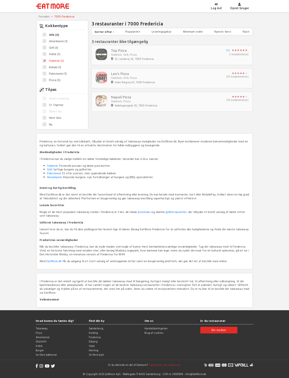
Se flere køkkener (46, 355)
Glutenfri (41, 341)
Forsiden (44, 16)
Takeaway (42, 328)
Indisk (53, 54)
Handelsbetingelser (156, 328)
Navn (246, 32)
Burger (40, 350)
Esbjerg (93, 341)
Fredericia (95, 337)
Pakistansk (56, 74)
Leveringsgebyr (162, 32)
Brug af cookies (153, 333)
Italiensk (54, 61)
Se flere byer (96, 355)
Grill (52, 48)
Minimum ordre (193, 32)
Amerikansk (56, 41)
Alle (52, 35)
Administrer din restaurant (164, 365)
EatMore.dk (54, 261)
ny (228, 50)
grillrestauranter (176, 212)
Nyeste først (222, 32)
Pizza (53, 80)
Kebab (53, 67)
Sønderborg (96, 328)
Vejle (92, 346)
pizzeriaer (144, 212)
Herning (93, 350)
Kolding (93, 333)
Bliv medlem (219, 330)
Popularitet (132, 32)
